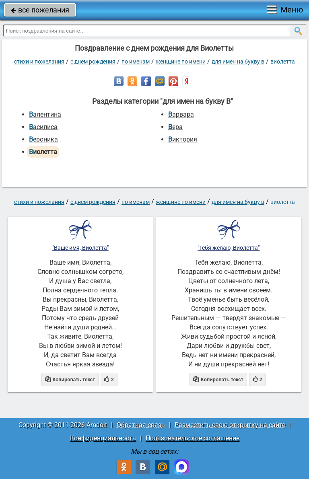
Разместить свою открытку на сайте (230, 425)
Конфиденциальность (103, 438)
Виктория (182, 139)
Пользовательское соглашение (192, 438)
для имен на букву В (238, 61)
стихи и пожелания (39, 61)
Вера (175, 127)
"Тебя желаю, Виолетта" (229, 248)
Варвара (181, 114)
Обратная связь (141, 425)
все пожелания (40, 10)
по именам (136, 61)
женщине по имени (181, 61)
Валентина (45, 114)
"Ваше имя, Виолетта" (80, 248)
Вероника (43, 139)
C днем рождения (92, 61)
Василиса (43, 127)
